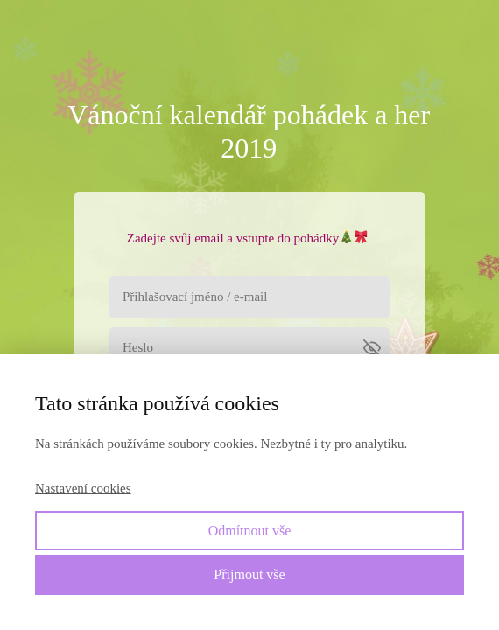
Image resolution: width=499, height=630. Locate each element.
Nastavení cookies (83, 488)
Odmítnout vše (250, 530)
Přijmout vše (249, 574)
